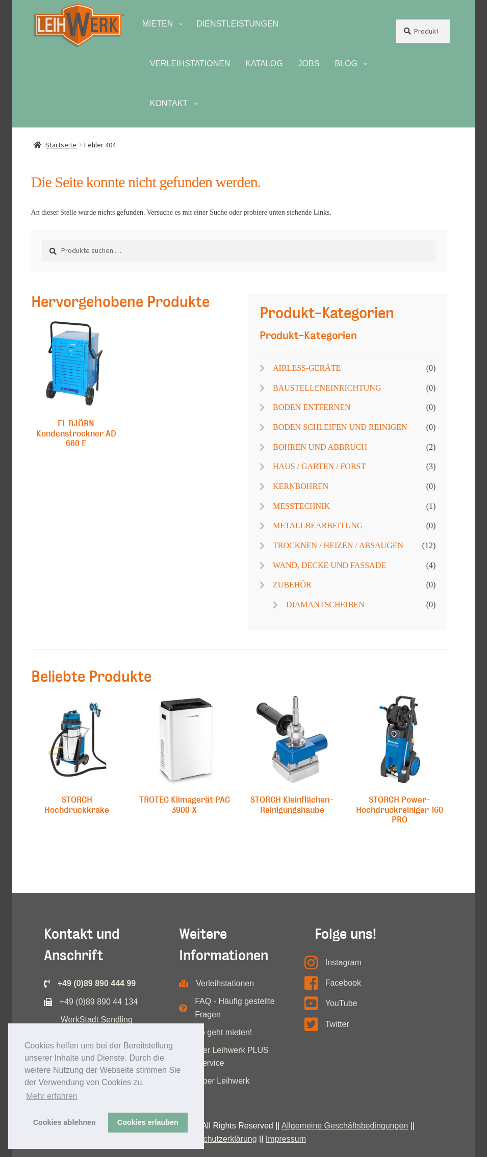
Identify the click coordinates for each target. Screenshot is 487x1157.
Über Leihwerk (223, 1080)
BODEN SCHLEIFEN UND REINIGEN (340, 427)
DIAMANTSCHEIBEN (325, 604)
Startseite (60, 144)
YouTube (341, 1003)
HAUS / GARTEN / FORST (319, 466)
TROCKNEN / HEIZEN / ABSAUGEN (338, 545)
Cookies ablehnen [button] (64, 1122)
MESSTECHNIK (301, 506)
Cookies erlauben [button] (147, 1122)
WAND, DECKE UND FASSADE (329, 565)
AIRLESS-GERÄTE (307, 368)
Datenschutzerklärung (217, 1139)
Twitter (337, 1024)
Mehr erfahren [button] (52, 1096)
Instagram (343, 962)
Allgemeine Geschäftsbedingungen (344, 1125)
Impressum (286, 1139)
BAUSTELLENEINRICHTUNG (327, 387)
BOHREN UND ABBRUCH (320, 447)
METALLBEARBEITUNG (318, 525)
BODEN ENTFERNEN (311, 407)
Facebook (343, 983)
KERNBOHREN (300, 486)
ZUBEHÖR (292, 584)
